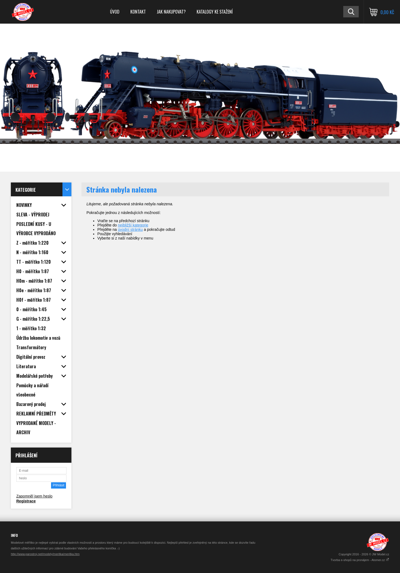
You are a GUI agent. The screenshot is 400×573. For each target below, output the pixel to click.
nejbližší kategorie (133, 225)
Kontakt (138, 11)
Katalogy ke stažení (215, 11)
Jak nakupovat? (171, 11)
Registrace (26, 501)
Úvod (114, 11)
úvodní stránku (130, 229)
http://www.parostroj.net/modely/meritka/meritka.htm (45, 554)
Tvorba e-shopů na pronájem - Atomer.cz (360, 560)
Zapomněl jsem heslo (34, 496)
